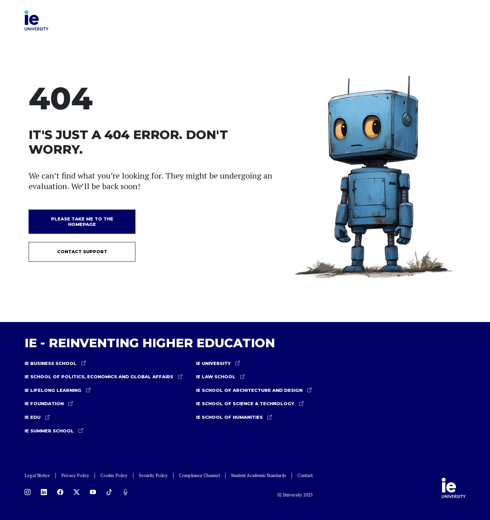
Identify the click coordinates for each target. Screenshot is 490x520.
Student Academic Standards (258, 475)
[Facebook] (60, 492)
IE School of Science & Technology (250, 404)
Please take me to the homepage (82, 221)
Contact (305, 475)
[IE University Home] (36, 19)
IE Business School (55, 363)
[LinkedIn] (44, 492)
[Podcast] (125, 492)
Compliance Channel (199, 475)
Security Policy (153, 475)
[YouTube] (93, 492)
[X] (77, 492)
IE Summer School (53, 431)
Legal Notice (37, 475)
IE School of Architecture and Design (254, 390)
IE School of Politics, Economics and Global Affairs (103, 377)
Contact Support (82, 251)
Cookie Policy (114, 475)
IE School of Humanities (234, 417)
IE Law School (220, 377)
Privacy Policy (75, 475)
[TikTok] (109, 492)
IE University (218, 363)
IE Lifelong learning (57, 390)
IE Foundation (48, 404)
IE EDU (37, 417)
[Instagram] (27, 492)
